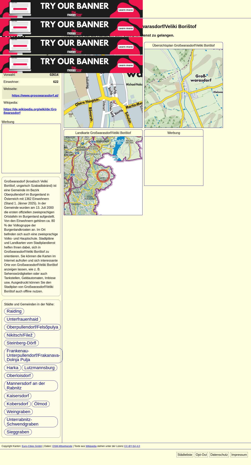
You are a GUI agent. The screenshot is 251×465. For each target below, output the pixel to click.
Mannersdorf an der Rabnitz (26, 385)
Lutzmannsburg (39, 367)
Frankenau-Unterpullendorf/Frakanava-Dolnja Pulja (33, 355)
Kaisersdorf (18, 395)
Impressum (239, 454)
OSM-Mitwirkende (62, 446)
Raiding (14, 311)
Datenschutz (219, 454)
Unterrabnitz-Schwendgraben (22, 421)
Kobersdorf (17, 403)
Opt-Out (201, 454)
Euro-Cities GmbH (32, 446)
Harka (12, 367)
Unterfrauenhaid (22, 319)
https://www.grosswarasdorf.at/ (35, 95)
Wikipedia (91, 446)
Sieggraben (18, 431)
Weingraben (18, 411)
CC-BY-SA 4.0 (132, 446)
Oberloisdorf (19, 375)
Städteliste (184, 454)
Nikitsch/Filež (20, 335)
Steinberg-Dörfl (21, 343)
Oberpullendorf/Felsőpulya (32, 327)
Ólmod (40, 403)
